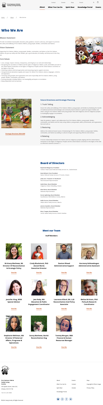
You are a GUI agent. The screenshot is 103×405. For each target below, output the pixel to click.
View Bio (14, 272)
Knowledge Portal (85, 7)
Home (3, 17)
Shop (72, 2)
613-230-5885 (8, 393)
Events (98, 7)
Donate (63, 2)
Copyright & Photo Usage (94, 384)
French (81, 2)
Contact (53, 2)
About (42, 7)
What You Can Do (55, 7)
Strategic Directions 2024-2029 (15, 134)
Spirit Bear (70, 7)
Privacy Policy (90, 388)
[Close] (93, 2)
